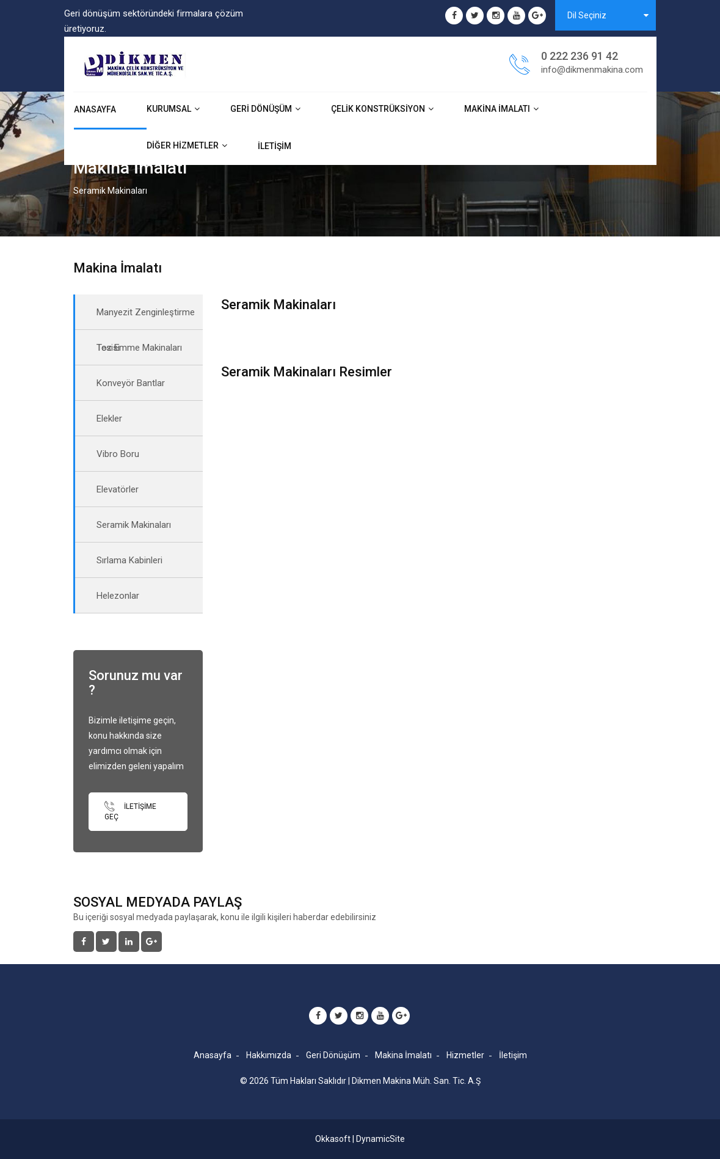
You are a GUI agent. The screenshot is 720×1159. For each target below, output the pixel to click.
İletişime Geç (130, 811)
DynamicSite (380, 1139)
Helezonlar (117, 595)
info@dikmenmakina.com (592, 69)
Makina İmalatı (497, 109)
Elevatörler (117, 489)
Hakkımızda (268, 1055)
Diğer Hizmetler (183, 145)
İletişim (274, 146)
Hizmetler (465, 1055)
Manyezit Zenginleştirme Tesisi (145, 318)
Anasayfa (95, 109)
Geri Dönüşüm (261, 109)
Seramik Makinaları (133, 524)
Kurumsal (169, 109)
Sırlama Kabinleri (129, 560)
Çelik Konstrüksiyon (378, 109)
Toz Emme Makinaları (139, 347)
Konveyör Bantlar (130, 383)
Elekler (109, 418)
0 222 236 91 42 (579, 55)
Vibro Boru (117, 453)
